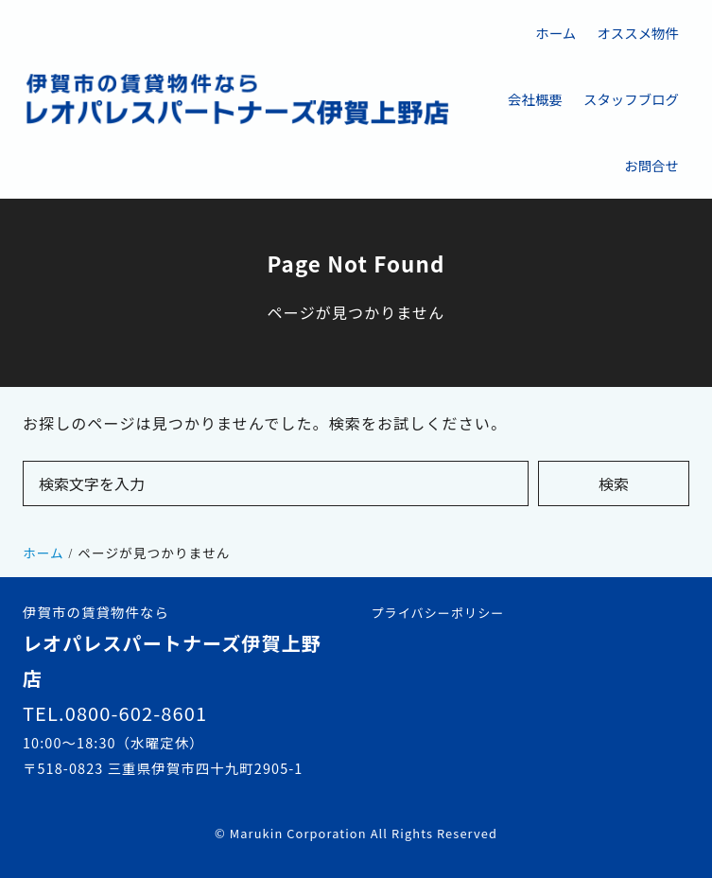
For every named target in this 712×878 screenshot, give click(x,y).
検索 (614, 483)
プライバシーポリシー (438, 613)
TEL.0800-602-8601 (115, 713)
